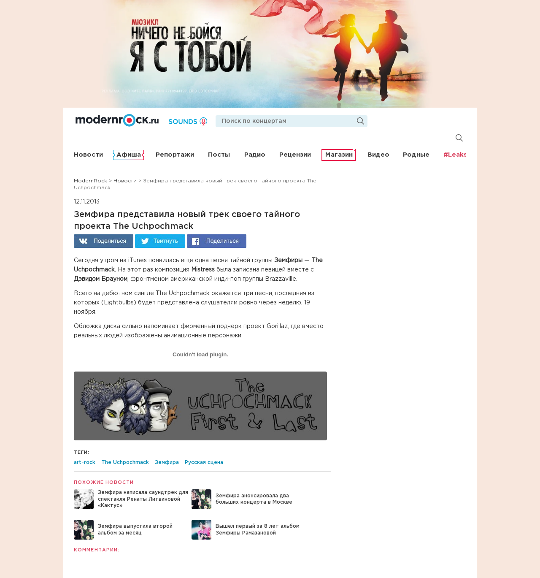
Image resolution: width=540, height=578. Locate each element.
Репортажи (175, 154)
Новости (88, 154)
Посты (219, 154)
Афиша (128, 154)
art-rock (84, 462)
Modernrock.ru (117, 120)
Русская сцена (204, 462)
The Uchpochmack (125, 462)
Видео (378, 154)
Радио (254, 154)
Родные (416, 154)
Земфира (167, 462)
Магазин (339, 154)
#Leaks (455, 154)
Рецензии (295, 154)
